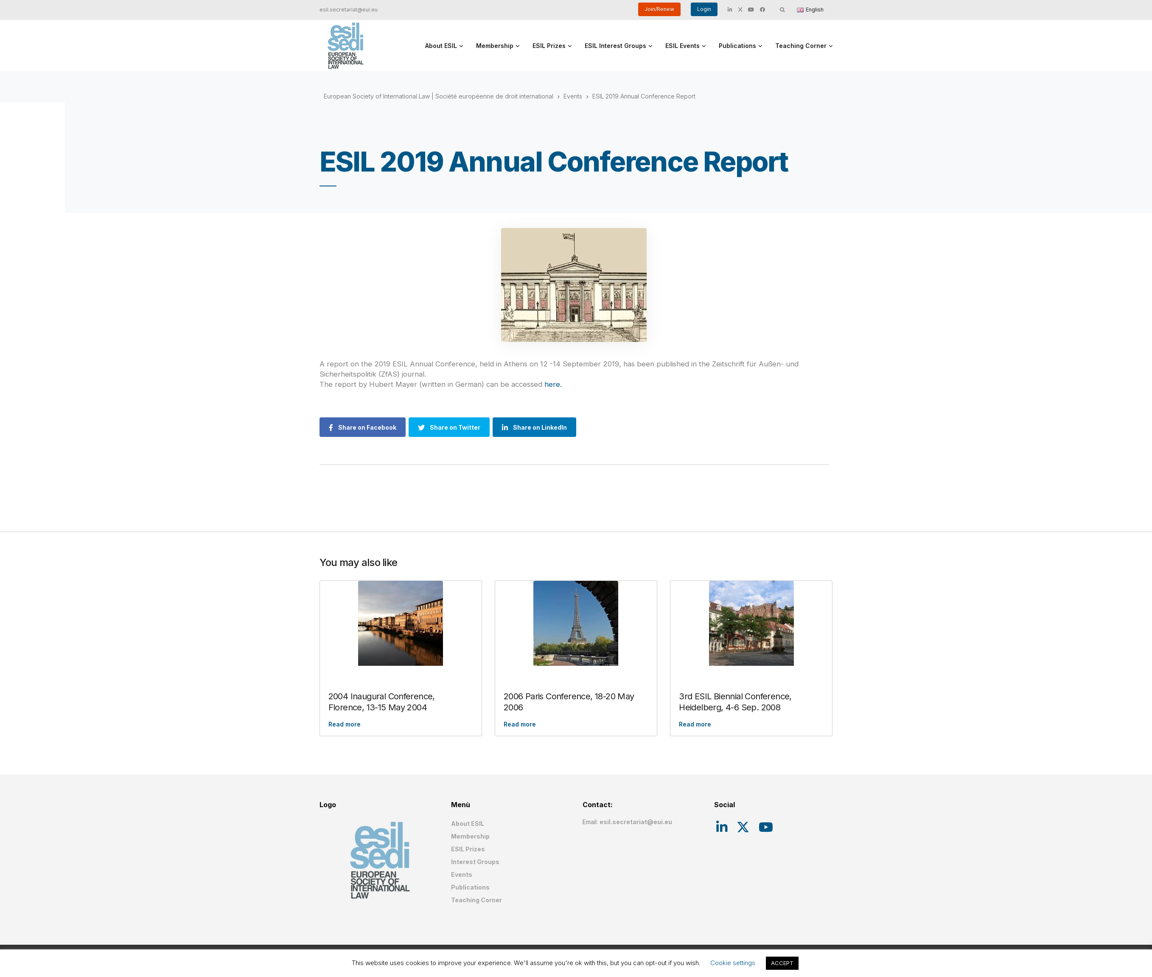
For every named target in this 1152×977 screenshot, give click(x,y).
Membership (494, 45)
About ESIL (441, 45)
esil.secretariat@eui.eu (349, 9)
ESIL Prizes (549, 45)
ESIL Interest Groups (615, 45)
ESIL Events (682, 45)
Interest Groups (475, 861)
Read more (344, 724)
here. (553, 384)
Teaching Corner (801, 45)
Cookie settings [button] (732, 963)
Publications (737, 45)
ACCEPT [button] (782, 963)
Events (461, 874)
